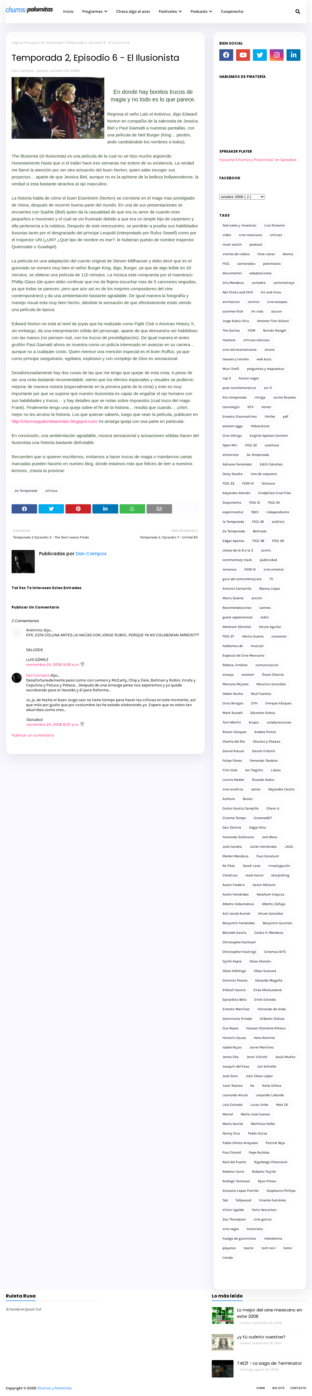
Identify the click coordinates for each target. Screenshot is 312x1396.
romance (229, 569)
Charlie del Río (233, 741)
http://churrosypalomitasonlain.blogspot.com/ (55, 421)
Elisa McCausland (267, 990)
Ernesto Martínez (236, 1009)
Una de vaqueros (264, 474)
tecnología (231, 407)
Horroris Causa (234, 1038)
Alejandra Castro (281, 789)
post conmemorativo (239, 388)
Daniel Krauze (233, 751)
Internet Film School (273, 321)
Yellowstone (260, 426)
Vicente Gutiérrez (272, 1200)
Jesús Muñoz (285, 1057)
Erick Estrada (265, 999)
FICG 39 (278, 541)
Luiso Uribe (259, 1105)
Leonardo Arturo (235, 1095)
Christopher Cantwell (239, 942)
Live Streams (274, 225)
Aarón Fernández (235, 894)
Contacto (298, 1388)
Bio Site (278, 1388)
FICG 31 (254, 502)
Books (248, 799)
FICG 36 (258, 522)
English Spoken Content (269, 436)
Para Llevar (266, 254)
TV (271, 579)
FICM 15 (250, 569)
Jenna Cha (230, 1057)
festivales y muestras (239, 225)
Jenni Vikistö (257, 1057)
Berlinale (260, 531)
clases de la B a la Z (237, 550)
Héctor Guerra (253, 636)
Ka (252, 1085)
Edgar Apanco (233, 541)
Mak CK (282, 1105)
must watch (232, 244)
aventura (272, 445)
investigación (279, 866)
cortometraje (283, 283)
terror (287, 1248)
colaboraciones (279, 722)
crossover (279, 636)
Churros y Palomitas (54, 1388)
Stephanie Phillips (281, 1191)
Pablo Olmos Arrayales (240, 1143)
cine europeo (277, 302)
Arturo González (270, 913)
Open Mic (229, 445)
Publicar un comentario (33, 735)
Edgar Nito (257, 827)
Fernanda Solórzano (238, 837)
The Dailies (231, 330)
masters (229, 340)
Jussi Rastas (232, 1085)
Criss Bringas (232, 703)
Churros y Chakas (266, 741)
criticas (51, 491)
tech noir (268, 1248)
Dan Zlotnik (231, 827)
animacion (231, 302)
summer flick (232, 311)
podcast (255, 244)
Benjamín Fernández (238, 923)
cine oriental (274, 569)
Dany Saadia (232, 474)
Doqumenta (231, 502)
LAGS (289, 847)
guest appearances (237, 617)
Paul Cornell (231, 1152)
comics (253, 302)
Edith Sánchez (271, 464)
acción (256, 598)
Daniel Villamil (263, 751)
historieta (255, 1229)
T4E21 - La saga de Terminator (269, 1363)
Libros (276, 770)
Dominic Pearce (234, 980)
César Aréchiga (234, 971)
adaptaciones (260, 273)
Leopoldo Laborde (270, 1095)
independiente (277, 512)
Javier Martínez (261, 1047)
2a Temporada (52, 43)
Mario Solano (233, 598)
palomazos (272, 264)
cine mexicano (250, 235)
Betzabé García (234, 933)
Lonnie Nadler (233, 780)
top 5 (226, 378)
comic (266, 550)
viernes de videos (236, 254)
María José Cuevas (255, 1114)
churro (269, 350)
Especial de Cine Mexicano (243, 655)
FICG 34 (274, 502)
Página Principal (25, 43)
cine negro (230, 1229)
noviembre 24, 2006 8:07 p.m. (53, 724)
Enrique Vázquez (278, 703)
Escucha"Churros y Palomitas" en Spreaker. (258, 159)
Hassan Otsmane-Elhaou (266, 1028)
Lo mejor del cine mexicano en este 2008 (269, 1313)
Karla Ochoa (271, 1085)
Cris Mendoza (233, 283)
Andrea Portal (265, 732)
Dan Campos (23, 70)
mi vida (257, 311)
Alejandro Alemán (236, 493)
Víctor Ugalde (233, 1210)
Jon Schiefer (266, 1066)
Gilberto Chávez (272, 1019)
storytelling (280, 875)
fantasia (268, 483)
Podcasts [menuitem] (199, 11)
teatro (248, 1248)
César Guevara (265, 971)
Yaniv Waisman (264, 1210)
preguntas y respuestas (265, 369)
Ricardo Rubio (263, 780)
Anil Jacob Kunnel (236, 913)
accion (276, 311)
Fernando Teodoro (264, 761)
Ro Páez (228, 866)
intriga (259, 397)
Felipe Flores (232, 761)
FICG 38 (258, 541)
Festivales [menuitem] (168, 11)
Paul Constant (267, 856)
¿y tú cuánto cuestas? (261, 1337)
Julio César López (259, 1076)
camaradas (246, 264)
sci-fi (268, 388)
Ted (225, 1200)
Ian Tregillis (254, 770)
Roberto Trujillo (264, 1172)
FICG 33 (228, 483)
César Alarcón (260, 961)
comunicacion (267, 665)
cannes (265, 608)
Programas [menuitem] (92, 11)
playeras (229, 1248)
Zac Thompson (234, 1219)
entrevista (230, 455)
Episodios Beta (234, 999)
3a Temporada (258, 455)
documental (232, 273)
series (255, 789)
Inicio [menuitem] (68, 11)
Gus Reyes (230, 1028)
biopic (254, 722)
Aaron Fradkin (233, 885)
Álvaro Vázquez (234, 732)
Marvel (227, 1114)
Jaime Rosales (284, 397)
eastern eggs (232, 426)
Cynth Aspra (232, 961)
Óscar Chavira (273, 675)
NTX (250, 407)
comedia (259, 283)
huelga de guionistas (239, 1238)
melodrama (273, 1238)
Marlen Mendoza (235, 856)
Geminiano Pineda (237, 1019)
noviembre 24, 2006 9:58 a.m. (53, 664)
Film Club (229, 770)
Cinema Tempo (234, 818)
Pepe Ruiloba (259, 1152)
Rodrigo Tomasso (236, 1181)
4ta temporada (234, 397)
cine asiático (232, 789)
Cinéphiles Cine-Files (274, 493)
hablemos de (232, 646)
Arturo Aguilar (270, 627)
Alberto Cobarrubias (238, 904)
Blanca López (269, 588)
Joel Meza (269, 837)
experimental (232, 512)
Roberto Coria (233, 1172)
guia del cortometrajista (242, 579)
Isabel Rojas (232, 1047)
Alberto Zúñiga (273, 904)
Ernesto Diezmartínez (239, 416)
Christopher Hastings (239, 952)
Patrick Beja (275, 1143)
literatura (230, 875)
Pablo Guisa (257, 1133)
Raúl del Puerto (234, 1162)
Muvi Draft (230, 369)
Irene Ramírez (264, 1038)
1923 (254, 512)
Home (260, 1388)
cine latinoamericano (239, 350)
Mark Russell (232, 713)
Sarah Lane (251, 866)
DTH (254, 703)
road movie (254, 875)
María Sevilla (232, 1124)
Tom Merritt (231, 722)
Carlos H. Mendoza (268, 933)
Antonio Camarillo (236, 588)
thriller (270, 416)
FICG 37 (228, 636)
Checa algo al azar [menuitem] (133, 11)
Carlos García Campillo (240, 808)
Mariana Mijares (235, 684)
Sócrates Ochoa (262, 713)
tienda (227, 1258)
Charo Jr (273, 808)
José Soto (230, 1076)
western (248, 675)
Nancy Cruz (231, 1133)
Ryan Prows (267, 1181)
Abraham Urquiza (270, 894)
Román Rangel (274, 330)
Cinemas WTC (275, 952)
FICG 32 (251, 445)
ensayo (228, 675)
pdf (285, 416)
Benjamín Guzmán (277, 923)
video (226, 235)
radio (264, 617)
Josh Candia (232, 847)
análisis (278, 522)
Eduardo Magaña (268, 980)
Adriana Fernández (237, 464)
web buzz (264, 359)
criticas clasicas (256, 340)
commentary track (237, 560)
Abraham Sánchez (236, 627)
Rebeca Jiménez (235, 665)
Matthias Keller (263, 1124)
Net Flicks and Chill (237, 292)
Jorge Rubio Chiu (235, 321)
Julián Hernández (263, 847)
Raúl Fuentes (261, 694)
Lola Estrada (232, 1105)
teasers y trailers (235, 359)
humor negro (249, 378)
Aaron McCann (264, 885)
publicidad (268, 560)
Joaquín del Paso (235, 1066)
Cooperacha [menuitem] (232, 11)
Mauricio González (271, 684)
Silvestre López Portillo (240, 1191)
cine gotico (263, 1219)
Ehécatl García (234, 990)
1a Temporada (233, 522)
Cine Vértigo (232, 436)
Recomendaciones (236, 608)
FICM (251, 330)
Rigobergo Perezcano (270, 1162)
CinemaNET (263, 818)
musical (257, 646)
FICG (225, 264)
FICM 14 (248, 483)
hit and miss (271, 292)
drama (288, 254)
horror (266, 407)
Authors (228, 799)
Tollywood (243, 1200)
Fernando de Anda (272, 1009)
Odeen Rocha (232, 694)
